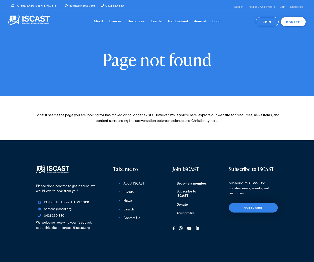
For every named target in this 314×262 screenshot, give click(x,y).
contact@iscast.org (82, 5)
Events (156, 21)
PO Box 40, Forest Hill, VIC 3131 (36, 5)
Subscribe (297, 6)
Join (282, 6)
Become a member (191, 183)
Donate (293, 22)
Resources (136, 21)
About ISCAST (134, 183)
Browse (115, 21)
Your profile (185, 213)
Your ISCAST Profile (261, 6)
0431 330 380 (114, 5)
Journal (200, 21)
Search (239, 6)
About (98, 21)
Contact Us (131, 218)
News (127, 201)
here (214, 121)
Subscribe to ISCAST (186, 193)
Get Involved (178, 21)
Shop (216, 21)
